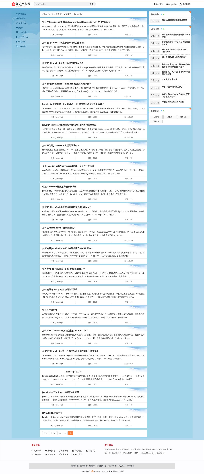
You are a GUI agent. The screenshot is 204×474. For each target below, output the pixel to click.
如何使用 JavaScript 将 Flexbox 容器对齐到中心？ (66, 83)
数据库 (20, 27)
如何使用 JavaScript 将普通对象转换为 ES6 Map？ (66, 207)
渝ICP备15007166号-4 (101, 471)
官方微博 (50, 454)
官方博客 (63, 454)
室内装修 (21, 46)
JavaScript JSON (73, 371)
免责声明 (36, 450)
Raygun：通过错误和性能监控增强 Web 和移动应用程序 (69, 124)
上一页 (53, 433)
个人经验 (21, 41)
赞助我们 (50, 450)
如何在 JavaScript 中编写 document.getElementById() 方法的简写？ (76, 21)
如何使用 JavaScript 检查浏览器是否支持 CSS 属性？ (67, 248)
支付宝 (183, 117)
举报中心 (91, 450)
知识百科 (158, 4)
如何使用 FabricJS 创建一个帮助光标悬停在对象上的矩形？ (70, 351)
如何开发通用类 (49, 309)
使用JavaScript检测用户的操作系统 (59, 186)
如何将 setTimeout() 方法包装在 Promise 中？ (65, 330)
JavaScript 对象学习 (52, 412)
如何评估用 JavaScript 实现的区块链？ (61, 145)
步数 (169, 117)
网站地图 (184, 4)
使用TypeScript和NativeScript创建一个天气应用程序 (68, 165)
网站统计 (77, 454)
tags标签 (171, 4)
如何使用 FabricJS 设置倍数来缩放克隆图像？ (64, 42)
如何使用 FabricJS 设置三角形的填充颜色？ (63, 63)
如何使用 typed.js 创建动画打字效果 (59, 289)
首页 (60, 14)
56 (60, 433)
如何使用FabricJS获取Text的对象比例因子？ (63, 268)
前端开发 (21, 18)
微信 (156, 121)
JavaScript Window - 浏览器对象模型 (60, 392)
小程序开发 (22, 37)
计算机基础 (22, 32)
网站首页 (21, 13)
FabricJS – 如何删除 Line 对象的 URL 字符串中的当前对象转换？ (73, 104)
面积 (156, 117)
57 (65, 433)
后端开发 (21, 23)
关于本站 (63, 450)
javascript (78, 14)
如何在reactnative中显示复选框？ (59, 227)
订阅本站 (36, 454)
